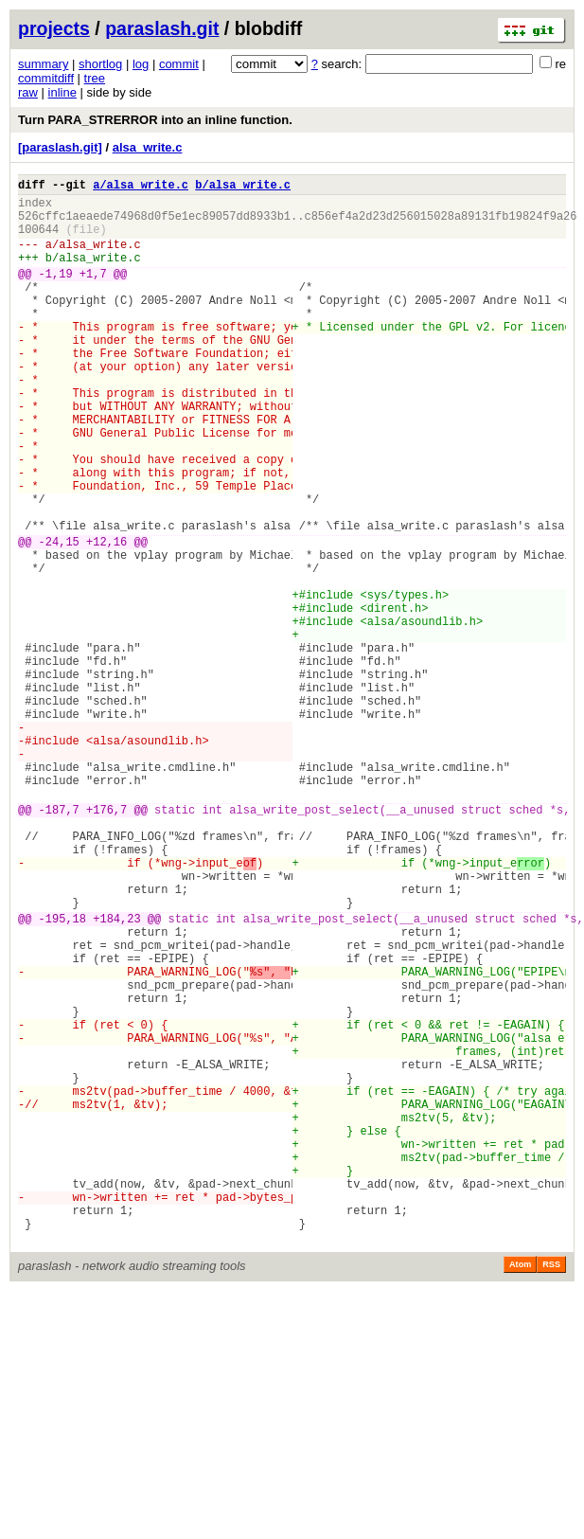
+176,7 (106, 943)
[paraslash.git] (60, 147)
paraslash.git (162, 28)
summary (43, 64)
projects (54, 28)
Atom (520, 1489)
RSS (551, 1489)
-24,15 (59, 618)
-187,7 (59, 943)
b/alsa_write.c (243, 187)
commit (179, 64)
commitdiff (46, 78)
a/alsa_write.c (140, 187)
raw (28, 92)
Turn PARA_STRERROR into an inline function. (155, 120)
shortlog (100, 64)
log (141, 64)
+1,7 (93, 293)
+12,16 (106, 618)
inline (62, 92)
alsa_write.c (148, 147)
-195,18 (62, 1074)
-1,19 (56, 293)
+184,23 (116, 1074)
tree (94, 78)
